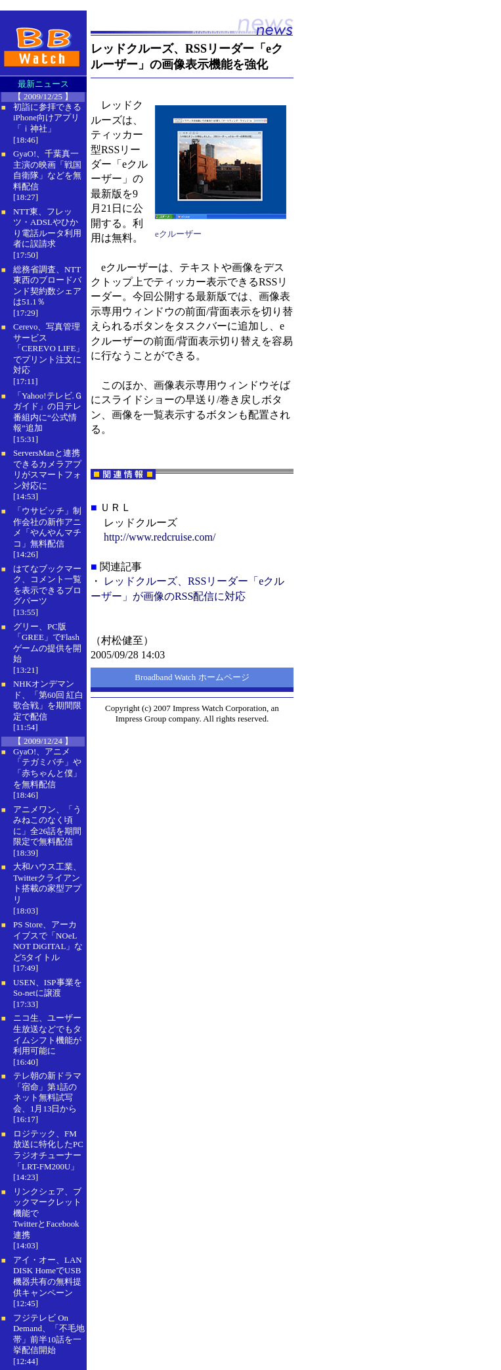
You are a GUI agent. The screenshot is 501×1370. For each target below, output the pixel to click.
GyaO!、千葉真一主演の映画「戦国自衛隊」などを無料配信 (47, 170)
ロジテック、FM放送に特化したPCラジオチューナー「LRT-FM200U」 (48, 1150)
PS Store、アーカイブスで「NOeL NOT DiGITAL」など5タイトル (48, 940)
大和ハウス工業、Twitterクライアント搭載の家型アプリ (47, 883)
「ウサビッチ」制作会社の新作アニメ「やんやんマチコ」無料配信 (47, 527)
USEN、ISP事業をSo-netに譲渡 (47, 987)
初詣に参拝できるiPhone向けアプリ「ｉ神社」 (47, 118)
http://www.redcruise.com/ (159, 537)
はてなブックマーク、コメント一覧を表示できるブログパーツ (47, 585)
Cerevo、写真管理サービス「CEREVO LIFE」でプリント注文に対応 (48, 348)
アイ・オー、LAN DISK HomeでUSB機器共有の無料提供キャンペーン (47, 1276)
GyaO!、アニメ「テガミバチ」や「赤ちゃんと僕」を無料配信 (47, 767)
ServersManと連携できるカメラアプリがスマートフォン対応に (47, 469)
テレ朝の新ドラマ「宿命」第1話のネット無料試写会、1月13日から (47, 1092)
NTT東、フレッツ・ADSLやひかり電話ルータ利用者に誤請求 (47, 228)
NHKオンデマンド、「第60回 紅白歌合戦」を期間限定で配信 (48, 700)
